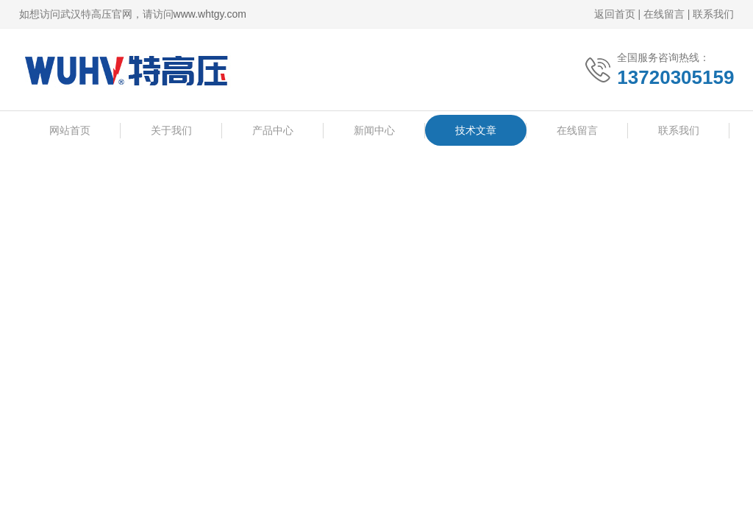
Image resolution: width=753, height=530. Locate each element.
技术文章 (475, 131)
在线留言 (664, 14)
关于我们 (171, 131)
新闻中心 (374, 131)
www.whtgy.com (210, 14)
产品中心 (272, 131)
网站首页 (69, 131)
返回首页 (614, 14)
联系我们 (713, 14)
